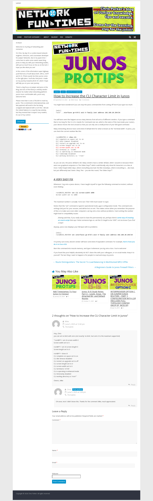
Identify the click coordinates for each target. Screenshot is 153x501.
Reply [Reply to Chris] (133, 405)
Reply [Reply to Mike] (133, 384)
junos (63, 92)
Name (55, 450)
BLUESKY (54, 37)
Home (19, 37)
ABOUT (46, 37)
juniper (57, 92)
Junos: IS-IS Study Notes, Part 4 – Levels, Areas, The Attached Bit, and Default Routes (94, 295)
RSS (61, 37)
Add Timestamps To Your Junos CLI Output (64, 292)
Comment (56, 420)
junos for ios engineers (74, 92)
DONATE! (68, 37)
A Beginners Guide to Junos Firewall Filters (115, 267)
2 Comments (84, 100)
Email (54, 462)
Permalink (68, 327)
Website (55, 473)
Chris (69, 389)
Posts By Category (32, 37)
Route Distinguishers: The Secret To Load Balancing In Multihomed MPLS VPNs (90, 262)
